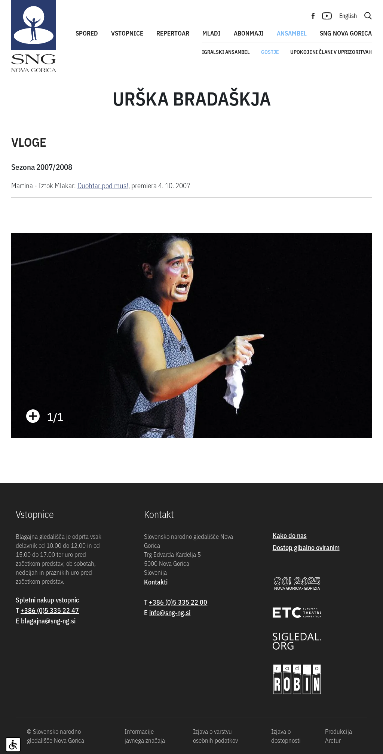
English (348, 15)
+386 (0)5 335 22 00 (178, 602)
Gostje (270, 51)
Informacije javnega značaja (145, 736)
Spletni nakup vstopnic (47, 599)
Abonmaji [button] (249, 32)
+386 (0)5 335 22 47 (50, 610)
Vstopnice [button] (127, 32)
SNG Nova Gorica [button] (346, 32)
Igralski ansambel (226, 51)
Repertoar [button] (172, 32)
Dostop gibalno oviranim (306, 547)
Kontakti (156, 581)
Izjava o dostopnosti (286, 736)
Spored (87, 32)
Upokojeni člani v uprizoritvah (331, 51)
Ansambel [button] (292, 32)
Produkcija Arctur (338, 736)
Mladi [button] (211, 32)
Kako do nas (290, 535)
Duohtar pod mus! (102, 185)
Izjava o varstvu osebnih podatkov (215, 736)
